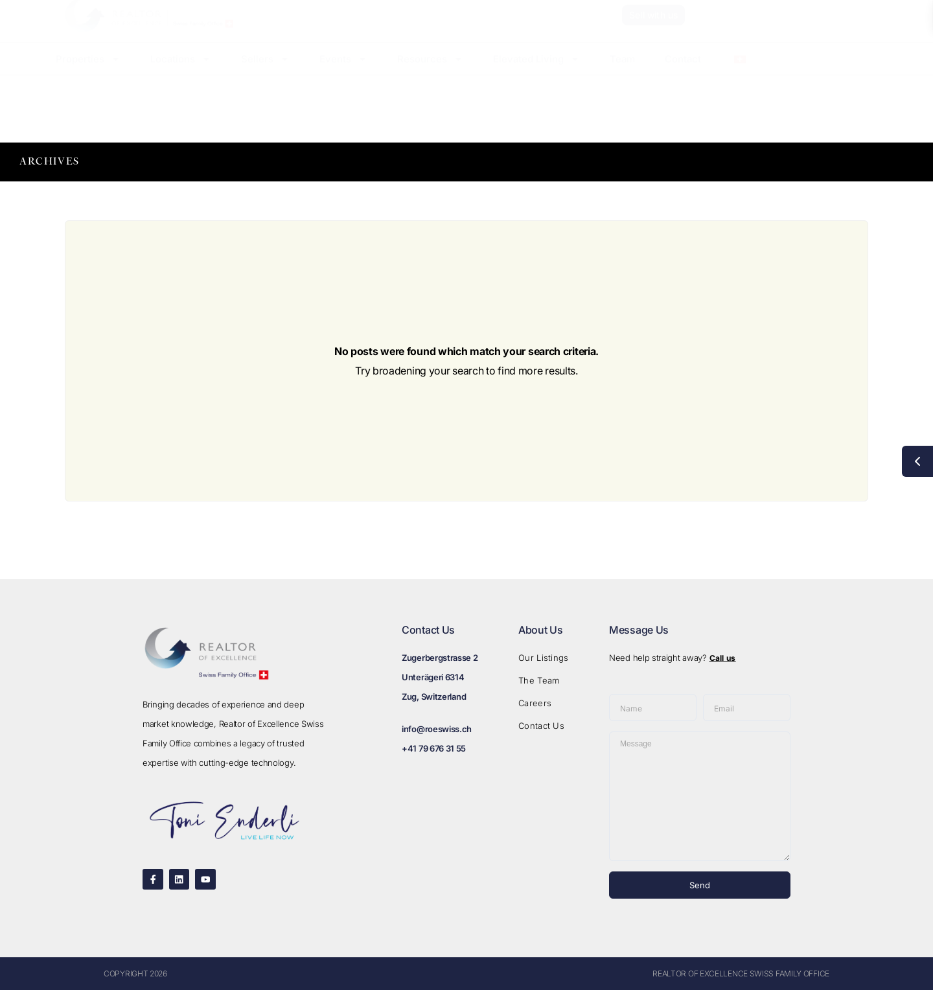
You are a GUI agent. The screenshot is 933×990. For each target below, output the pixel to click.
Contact (683, 71)
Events (343, 71)
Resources (430, 71)
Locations (180, 71)
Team (622, 71)
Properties (88, 71)
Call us (722, 658)
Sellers (265, 71)
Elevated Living (536, 71)
